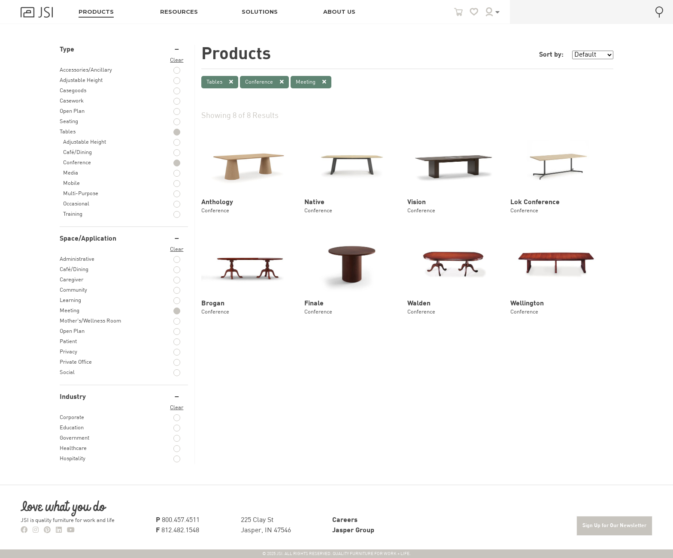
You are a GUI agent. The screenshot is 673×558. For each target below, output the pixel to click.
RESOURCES (179, 12)
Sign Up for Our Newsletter (614, 525)
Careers (345, 520)
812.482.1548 (177, 530)
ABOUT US (339, 12)
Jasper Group (353, 530)
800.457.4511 (178, 520)
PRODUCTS (96, 12)
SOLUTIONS (260, 12)
